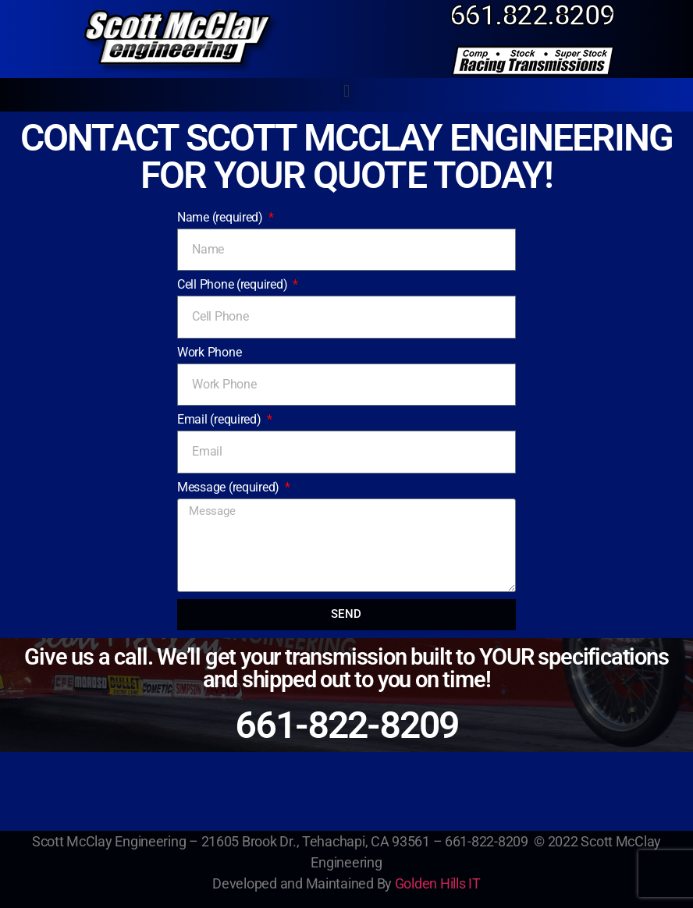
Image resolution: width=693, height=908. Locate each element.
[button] (346, 91)
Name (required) (221, 217)
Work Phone (209, 352)
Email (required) (220, 419)
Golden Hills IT (438, 883)
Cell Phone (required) (233, 284)
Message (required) (230, 487)
